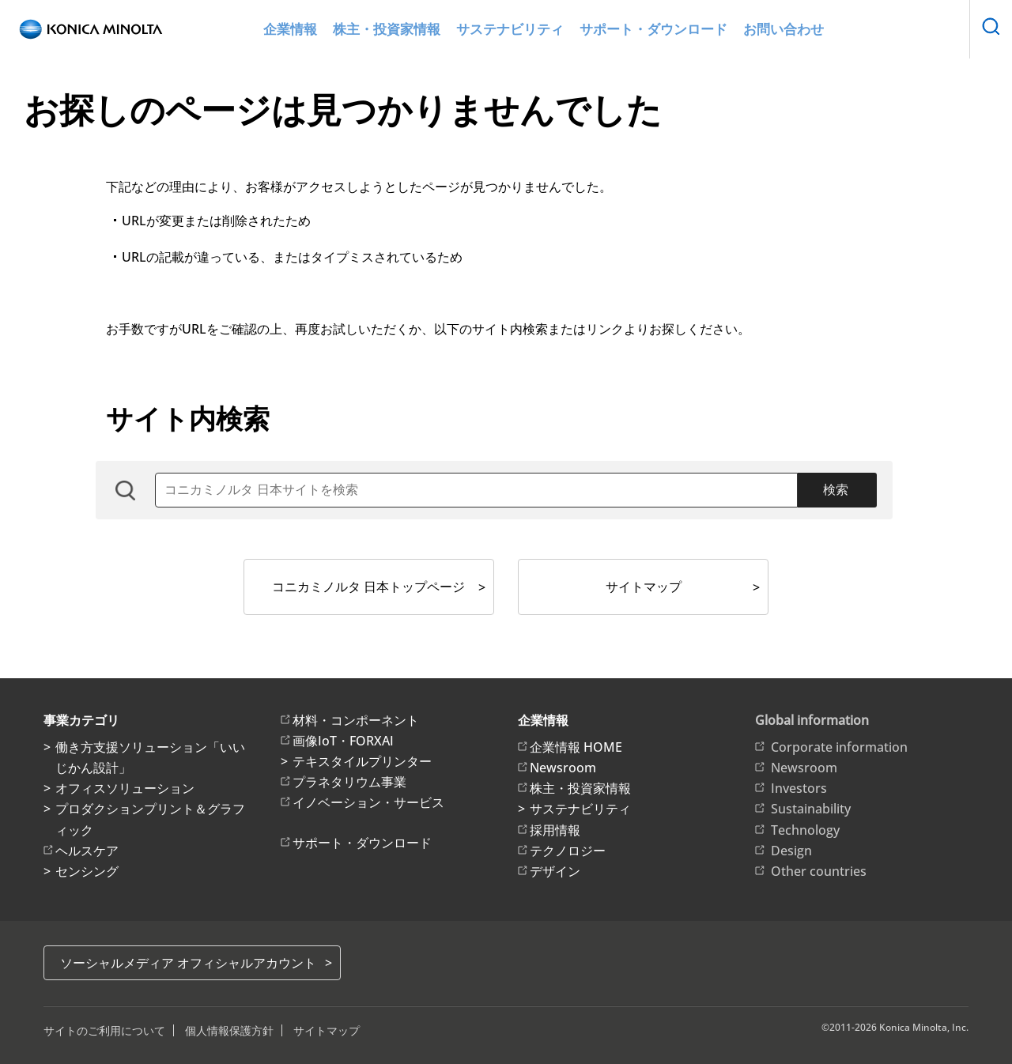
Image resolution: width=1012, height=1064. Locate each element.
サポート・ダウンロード (637, 30)
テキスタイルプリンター (362, 761)
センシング (87, 871)
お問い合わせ (747, 30)
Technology (805, 830)
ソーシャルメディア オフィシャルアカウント (188, 963)
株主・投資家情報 (412, 30)
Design (791, 850)
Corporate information (839, 747)
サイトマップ (644, 586)
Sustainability (811, 808)
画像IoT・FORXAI (343, 740)
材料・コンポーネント (356, 720)
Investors (799, 788)
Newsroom (563, 767)
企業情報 (330, 30)
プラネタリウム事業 (349, 781)
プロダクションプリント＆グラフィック (150, 819)
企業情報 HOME (576, 747)
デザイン (555, 871)
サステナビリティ (516, 30)
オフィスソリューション (124, 788)
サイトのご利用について (104, 1030)
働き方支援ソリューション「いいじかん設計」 (150, 757)
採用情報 (555, 830)
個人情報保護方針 (229, 1030)
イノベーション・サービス (368, 802)
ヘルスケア (87, 850)
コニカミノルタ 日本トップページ (368, 586)
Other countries (819, 871)
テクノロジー (568, 850)
